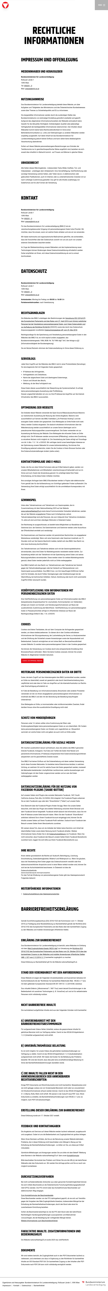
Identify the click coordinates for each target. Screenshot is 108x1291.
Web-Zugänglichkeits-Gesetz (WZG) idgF (43, 949)
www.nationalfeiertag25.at (31, 511)
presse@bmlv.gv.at (32, 89)
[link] (47, 5)
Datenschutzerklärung (57, 834)
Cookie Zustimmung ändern (32, 660)
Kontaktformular (73, 1156)
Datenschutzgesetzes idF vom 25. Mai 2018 (61, 330)
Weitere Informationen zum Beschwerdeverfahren (39, 1221)
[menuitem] (7, 1286)
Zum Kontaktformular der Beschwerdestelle (37, 1195)
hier (61, 806)
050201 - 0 (28, 86)
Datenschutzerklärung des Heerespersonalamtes (41, 894)
